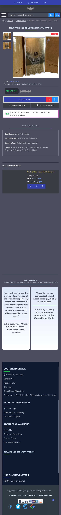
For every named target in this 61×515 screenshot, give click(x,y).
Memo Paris (21, 21)
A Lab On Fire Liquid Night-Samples (40, 172)
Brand (10, 21)
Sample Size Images (46, 105)
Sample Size (32, 176)
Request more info (18, 105)
